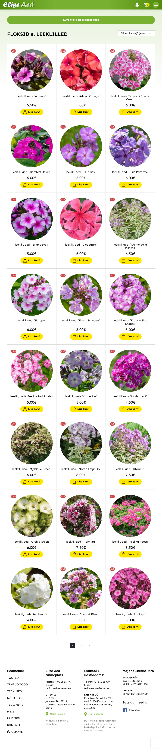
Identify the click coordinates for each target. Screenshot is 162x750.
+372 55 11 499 (63, 681)
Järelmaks (15, 732)
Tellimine (15, 704)
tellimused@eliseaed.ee (58, 688)
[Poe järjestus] (136, 33)
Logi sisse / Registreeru (138, 5)
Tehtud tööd (17, 684)
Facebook (131, 710)
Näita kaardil (57, 713)
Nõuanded (15, 698)
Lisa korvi (34, 111)
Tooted (13, 678)
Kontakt (13, 725)
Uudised (13, 718)
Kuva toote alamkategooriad (81, 19)
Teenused (14, 691)
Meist (11, 711)
